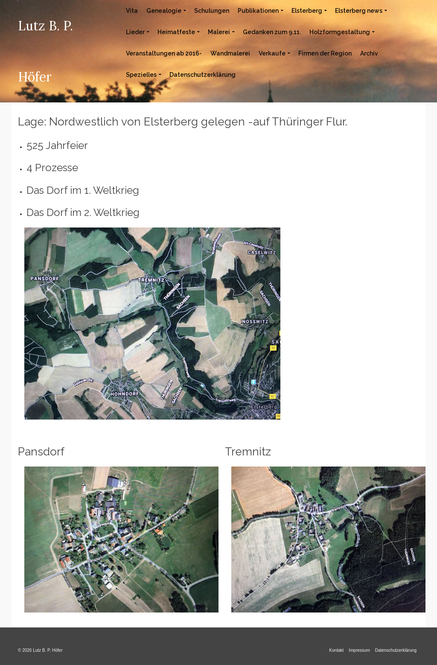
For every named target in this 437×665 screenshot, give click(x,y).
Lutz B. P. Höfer (45, 51)
